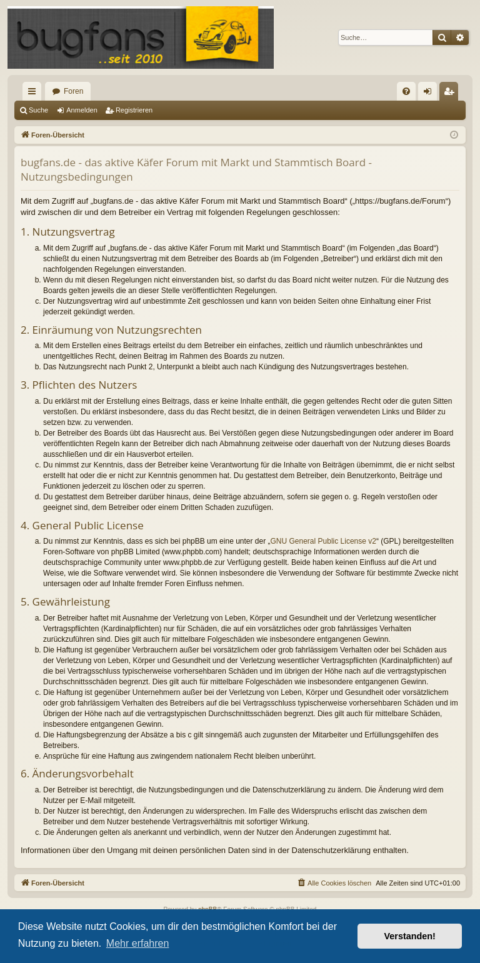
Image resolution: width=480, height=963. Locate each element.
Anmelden (82, 110)
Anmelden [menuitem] (430, 94)
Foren (73, 91)
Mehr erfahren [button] (137, 943)
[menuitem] (406, 91)
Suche (38, 110)
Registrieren (134, 110)
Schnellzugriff (34, 94)
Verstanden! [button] (410, 936)
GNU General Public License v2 (323, 541)
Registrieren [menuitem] (451, 94)
